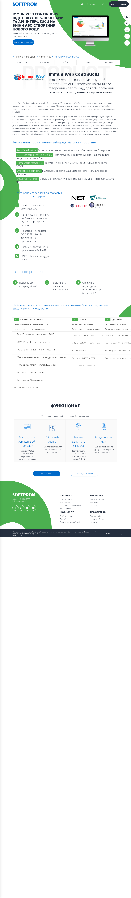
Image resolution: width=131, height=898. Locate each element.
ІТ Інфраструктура (21, 540)
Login (113, 4)
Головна (18, 56)
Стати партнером (21, 557)
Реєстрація (122, 4)
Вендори (30, 56)
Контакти (17, 590)
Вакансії (17, 573)
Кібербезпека (19, 543)
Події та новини (20, 570)
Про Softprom (22, 580)
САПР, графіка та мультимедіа (25, 546)
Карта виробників (21, 587)
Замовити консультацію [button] (23, 42)
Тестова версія (46, 495)
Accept (26, 608)
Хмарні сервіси (20, 549)
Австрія (92, 4)
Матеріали (109, 63)
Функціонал (44, 63)
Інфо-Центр (21, 566)
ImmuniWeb (44, 56)
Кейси (65, 63)
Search (81, 4)
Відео (87, 63)
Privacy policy (17, 604)
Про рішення (22, 63)
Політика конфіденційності (24, 576)
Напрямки (20, 536)
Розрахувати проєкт (84, 495)
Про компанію (19, 584)
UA (103, 4)
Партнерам (21, 553)
